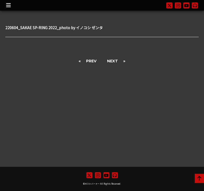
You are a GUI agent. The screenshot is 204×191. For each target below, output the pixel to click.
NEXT (112, 61)
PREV (91, 61)
